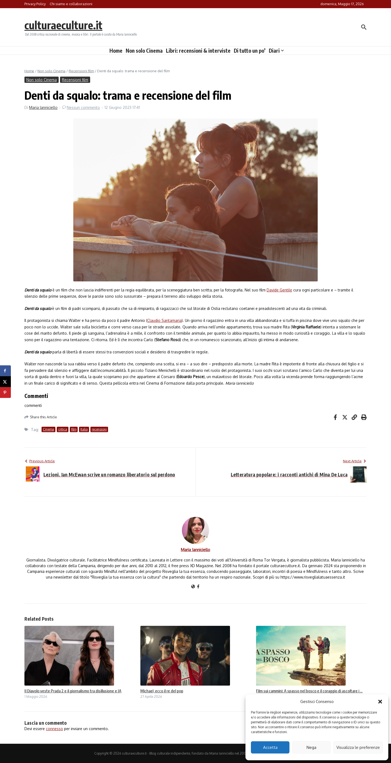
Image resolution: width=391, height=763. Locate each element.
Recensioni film (81, 71)
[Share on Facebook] (5, 370)
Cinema (48, 429)
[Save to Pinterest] (5, 392)
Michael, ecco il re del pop (161, 690)
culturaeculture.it (63, 25)
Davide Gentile (279, 290)
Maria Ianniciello (43, 107)
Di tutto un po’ (250, 50)
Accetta (270, 747)
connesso (54, 728)
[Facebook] (198, 587)
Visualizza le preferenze (358, 747)
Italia (84, 429)
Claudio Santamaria (164, 320)
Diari (276, 50)
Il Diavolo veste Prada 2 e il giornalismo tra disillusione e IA (72, 690)
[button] (380, 701)
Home (115, 50)
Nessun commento (83, 107)
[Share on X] (5, 381)
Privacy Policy (35, 4)
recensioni (99, 429)
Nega (311, 747)
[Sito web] (193, 587)
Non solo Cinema (144, 50)
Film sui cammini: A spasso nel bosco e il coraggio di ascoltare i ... (309, 690)
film (73, 429)
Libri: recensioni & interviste (198, 50)
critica (62, 429)
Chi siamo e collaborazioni (71, 4)
